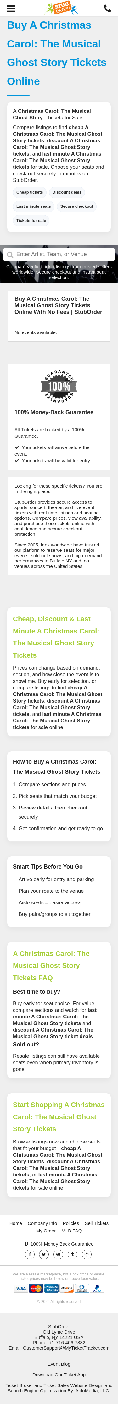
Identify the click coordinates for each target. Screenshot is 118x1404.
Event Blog (59, 1364)
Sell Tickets (97, 1223)
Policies (71, 1223)
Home (15, 1223)
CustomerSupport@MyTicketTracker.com (66, 1348)
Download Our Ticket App (59, 1374)
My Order (46, 1230)
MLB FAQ (71, 1230)
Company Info (42, 1223)
